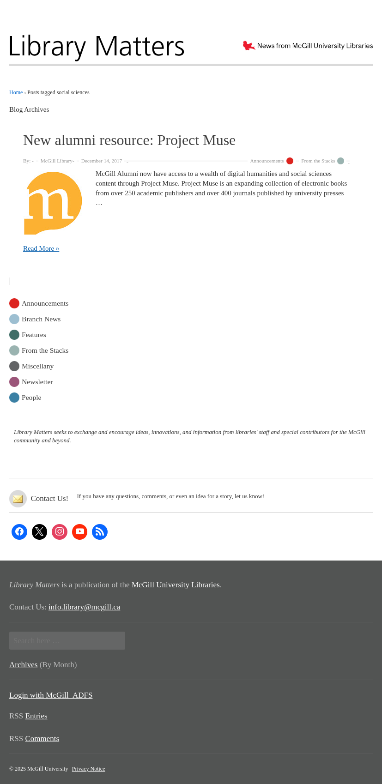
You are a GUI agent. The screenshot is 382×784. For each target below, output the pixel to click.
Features (34, 334)
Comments (42, 738)
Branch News (41, 318)
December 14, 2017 (101, 160)
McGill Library (57, 160)
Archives (23, 664)
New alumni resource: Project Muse (129, 140)
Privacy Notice (88, 769)
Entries (36, 716)
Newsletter (37, 381)
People (31, 396)
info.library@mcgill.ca (84, 607)
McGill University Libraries (176, 584)
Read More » (41, 248)
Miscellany (38, 365)
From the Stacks (318, 160)
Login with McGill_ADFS (50, 695)
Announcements (267, 160)
